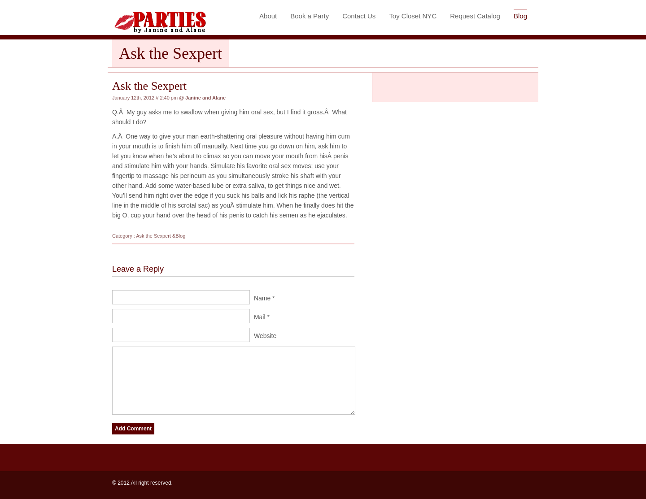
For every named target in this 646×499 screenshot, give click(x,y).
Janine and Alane (205, 97)
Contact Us (358, 16)
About (268, 16)
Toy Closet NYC (412, 16)
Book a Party (309, 16)
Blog (520, 16)
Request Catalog (475, 16)
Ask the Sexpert (149, 85)
